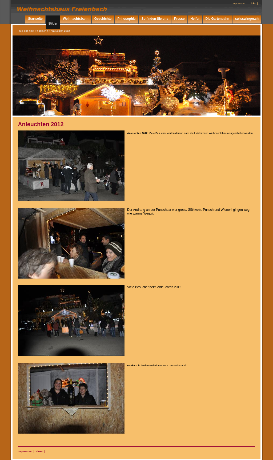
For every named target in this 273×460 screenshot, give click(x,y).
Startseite (35, 19)
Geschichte (103, 19)
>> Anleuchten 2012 (58, 30)
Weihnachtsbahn (76, 19)
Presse (179, 19)
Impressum (24, 451)
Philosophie (127, 19)
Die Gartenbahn (217, 19)
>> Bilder (40, 30)
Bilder (53, 23)
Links (39, 451)
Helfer (195, 19)
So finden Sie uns (155, 19)
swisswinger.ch (247, 19)
